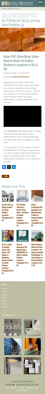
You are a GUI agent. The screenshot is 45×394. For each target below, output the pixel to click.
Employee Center (32, 388)
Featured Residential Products (27, 13)
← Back (5, 176)
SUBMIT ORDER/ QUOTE (10, 8)
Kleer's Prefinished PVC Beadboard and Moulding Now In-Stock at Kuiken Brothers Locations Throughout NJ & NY (37, 215)
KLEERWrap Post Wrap (17, 131)
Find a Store (7, 304)
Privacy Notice (10, 388)
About (4, 292)
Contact (5, 307)
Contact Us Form (19, 156)
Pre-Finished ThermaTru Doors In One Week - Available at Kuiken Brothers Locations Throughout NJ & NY (22, 215)
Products (5, 295)
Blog (10, 13)
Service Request (22, 390)
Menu (41, 2)
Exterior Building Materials (14, 15)
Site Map (21, 388)
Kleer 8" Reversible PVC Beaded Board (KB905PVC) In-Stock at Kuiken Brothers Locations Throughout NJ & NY (22, 255)
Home (4, 13)
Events (4, 301)
